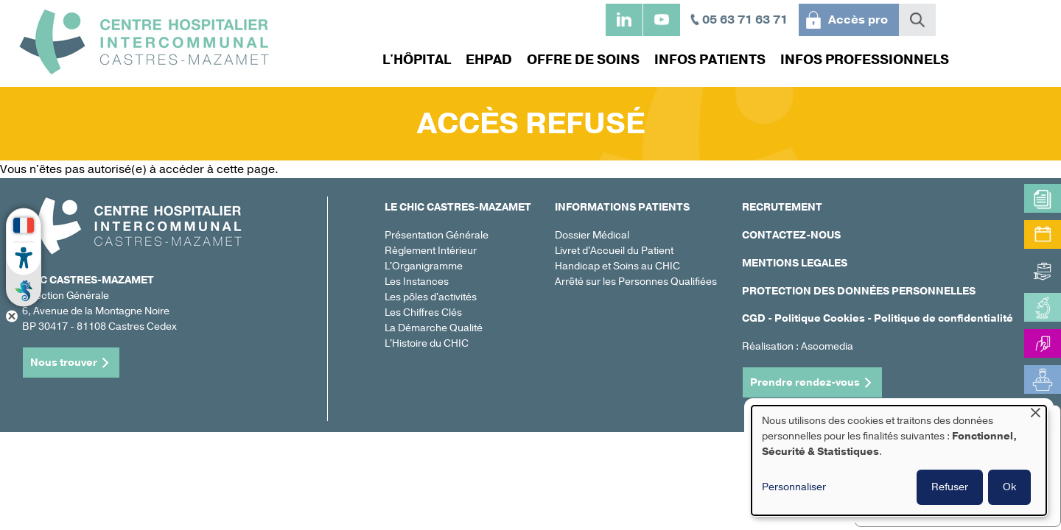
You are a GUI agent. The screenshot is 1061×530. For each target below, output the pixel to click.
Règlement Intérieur (431, 251)
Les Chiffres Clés (423, 312)
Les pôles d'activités (431, 297)
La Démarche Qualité (434, 328)
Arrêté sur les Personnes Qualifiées (636, 282)
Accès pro (858, 20)
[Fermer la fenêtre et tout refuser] (1035, 415)
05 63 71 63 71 (745, 20)
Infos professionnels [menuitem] (864, 59)
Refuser (949, 487)
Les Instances (417, 282)
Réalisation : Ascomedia (797, 346)
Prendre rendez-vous (805, 382)
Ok (1009, 487)
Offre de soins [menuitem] (583, 59)
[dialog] (899, 460)
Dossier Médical (592, 235)
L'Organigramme (424, 266)
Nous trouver (63, 363)
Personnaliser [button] (794, 487)
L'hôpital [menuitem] (416, 59)
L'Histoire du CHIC (427, 343)
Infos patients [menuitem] (710, 59)
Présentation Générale (437, 235)
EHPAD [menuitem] (489, 59)
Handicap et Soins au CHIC (617, 266)
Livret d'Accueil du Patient (614, 251)
